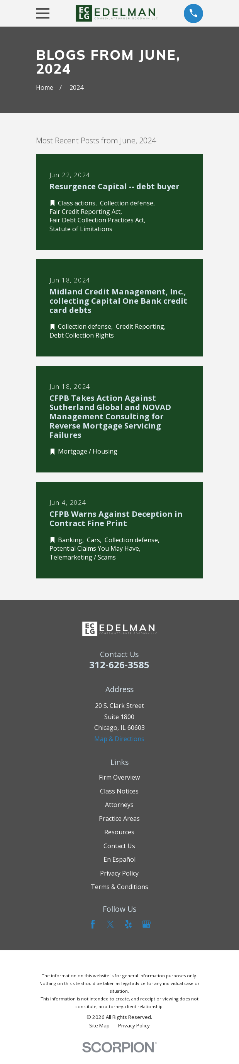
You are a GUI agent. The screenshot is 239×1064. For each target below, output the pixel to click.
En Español (119, 859)
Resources (119, 832)
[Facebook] (92, 924)
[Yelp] (128, 924)
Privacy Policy (119, 873)
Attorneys (119, 804)
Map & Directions (119, 739)
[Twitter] (110, 924)
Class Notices (119, 791)
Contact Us (119, 846)
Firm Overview (119, 777)
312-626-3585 (119, 664)
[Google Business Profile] (146, 924)
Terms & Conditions (119, 886)
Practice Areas (119, 818)
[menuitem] (99, 1025)
